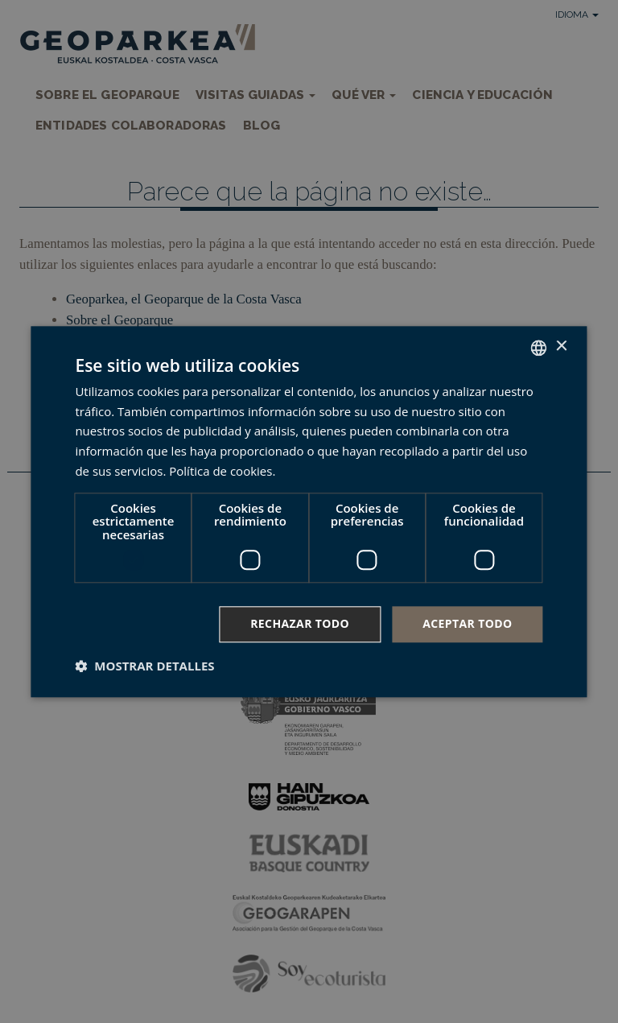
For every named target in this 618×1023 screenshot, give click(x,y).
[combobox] (539, 348)
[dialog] (309, 511)
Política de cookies (220, 471)
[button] (144, 665)
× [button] (561, 346)
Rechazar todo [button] (299, 623)
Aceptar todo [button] (467, 623)
